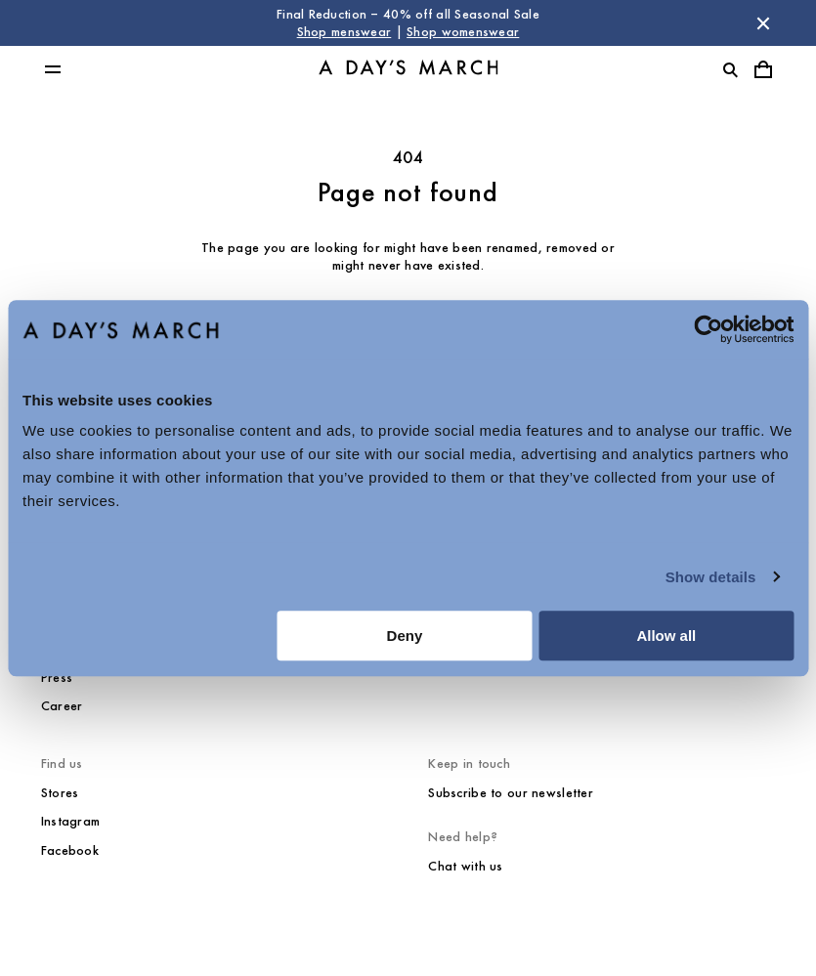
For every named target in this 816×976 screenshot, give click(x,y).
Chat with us (465, 866)
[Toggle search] (730, 69)
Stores (60, 793)
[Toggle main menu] (52, 69)
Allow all (666, 635)
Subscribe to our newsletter (510, 793)
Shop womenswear (463, 31)
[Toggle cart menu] (763, 69)
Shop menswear (344, 31)
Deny (405, 635)
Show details (711, 577)
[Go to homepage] (408, 70)
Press (56, 677)
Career (62, 706)
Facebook (70, 850)
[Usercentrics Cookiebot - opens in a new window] (708, 329)
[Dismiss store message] (763, 23)
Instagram (71, 821)
